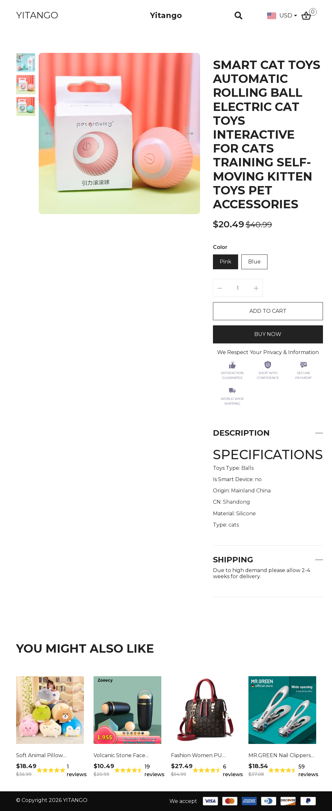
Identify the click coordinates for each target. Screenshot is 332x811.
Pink (225, 262)
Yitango (166, 15)
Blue (254, 262)
